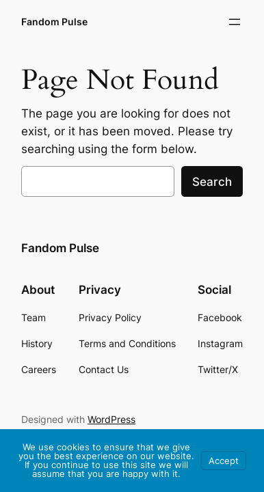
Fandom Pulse (54, 21)
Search (212, 182)
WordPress (111, 419)
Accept (224, 460)
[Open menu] (234, 22)
